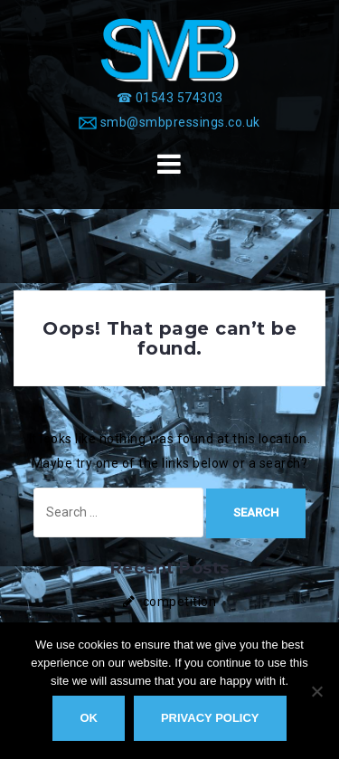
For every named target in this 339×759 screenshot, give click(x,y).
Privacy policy (210, 718)
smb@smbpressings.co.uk (180, 122)
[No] (316, 691)
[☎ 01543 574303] (170, 97)
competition (180, 601)
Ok (89, 718)
